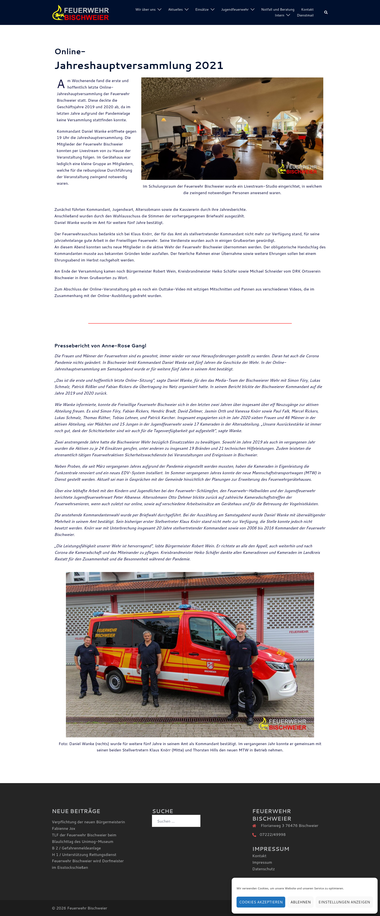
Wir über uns (145, 9)
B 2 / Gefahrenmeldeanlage (76, 848)
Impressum (262, 862)
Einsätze (202, 9)
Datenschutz (263, 868)
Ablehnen (300, 902)
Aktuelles (175, 9)
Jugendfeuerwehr (235, 9)
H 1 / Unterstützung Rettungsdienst (84, 854)
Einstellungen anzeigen (344, 902)
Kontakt (307, 9)
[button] (326, 12)
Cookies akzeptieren (261, 902)
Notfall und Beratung (277, 9)
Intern (279, 15)
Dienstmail (305, 15)
